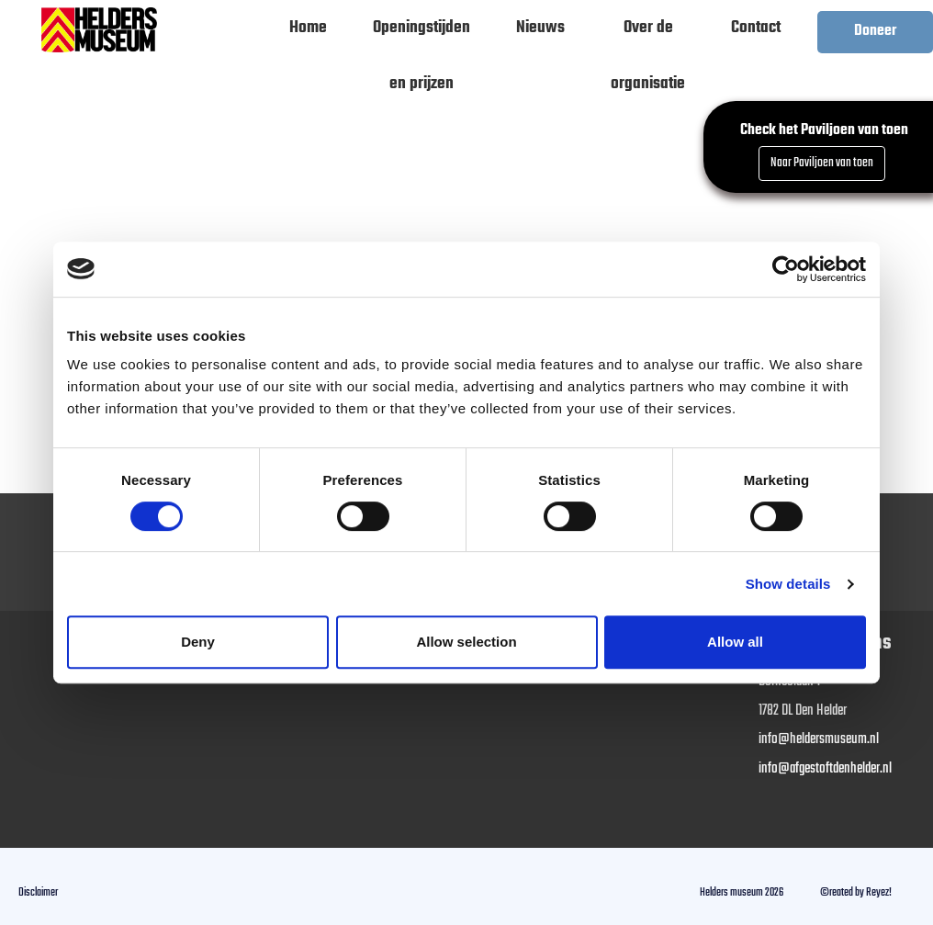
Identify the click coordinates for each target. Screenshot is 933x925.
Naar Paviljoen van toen (821, 163)
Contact (756, 28)
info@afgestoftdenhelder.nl (825, 769)
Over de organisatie (648, 35)
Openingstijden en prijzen (421, 35)
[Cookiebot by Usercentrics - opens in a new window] (785, 269)
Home (308, 28)
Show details (788, 584)
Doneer (875, 31)
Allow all (735, 641)
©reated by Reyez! (856, 892)
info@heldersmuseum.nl (819, 739)
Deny (198, 641)
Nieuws (540, 28)
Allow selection (466, 641)
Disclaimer (38, 892)
